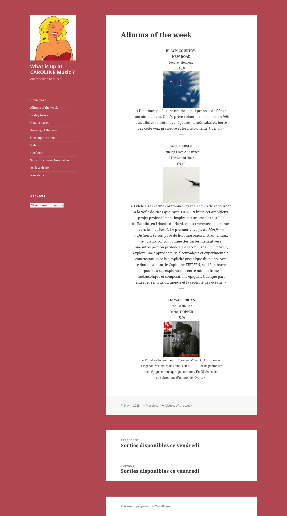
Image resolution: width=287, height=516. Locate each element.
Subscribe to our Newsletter (50, 160)
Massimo (152, 405)
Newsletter (38, 175)
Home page (38, 100)
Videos (35, 145)
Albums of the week (44, 108)
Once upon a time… (43, 138)
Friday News (39, 115)
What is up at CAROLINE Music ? (52, 69)
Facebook (36, 153)
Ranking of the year (44, 130)
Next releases (39, 123)
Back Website (39, 168)
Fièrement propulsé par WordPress (145, 506)
